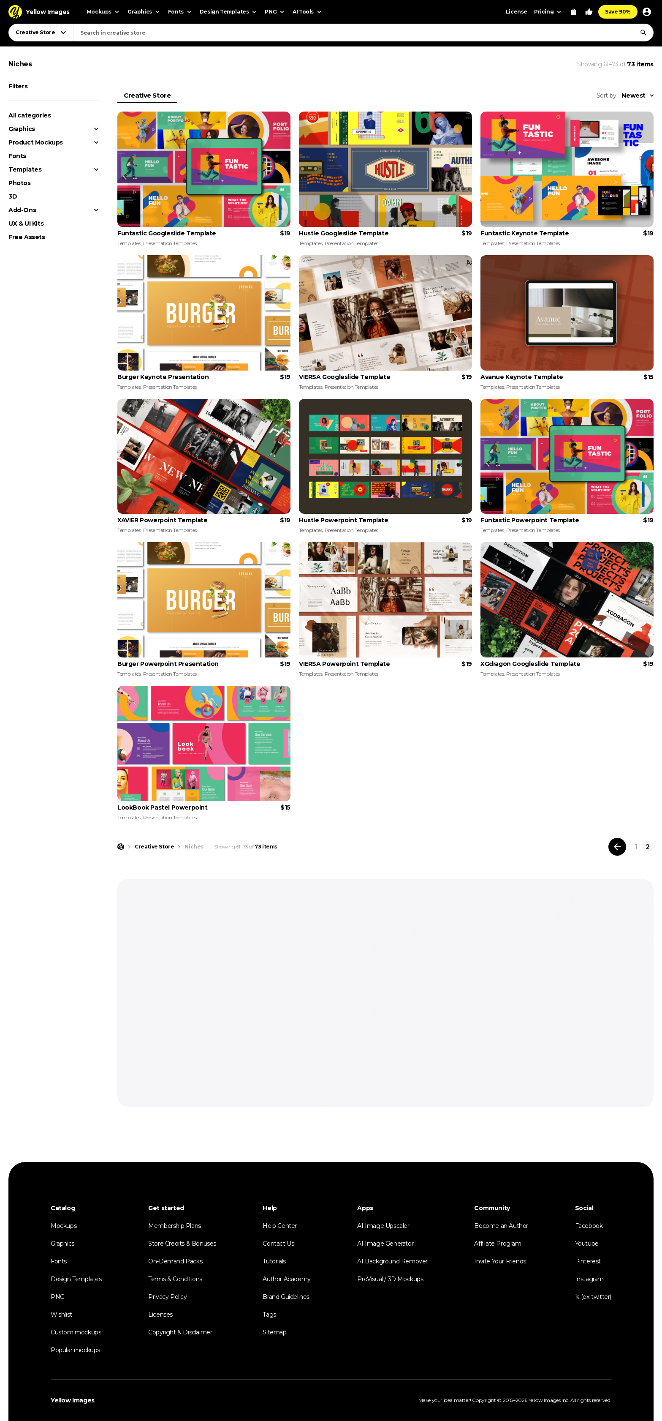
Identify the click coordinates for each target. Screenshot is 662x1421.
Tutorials (274, 1261)
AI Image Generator (385, 1243)
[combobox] (363, 32)
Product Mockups (35, 142)
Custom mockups (76, 1332)
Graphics (21, 129)
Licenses (160, 1314)
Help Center (280, 1226)
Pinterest (588, 1261)
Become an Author (501, 1226)
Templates (24, 169)
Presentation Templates (170, 243)
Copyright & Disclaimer (180, 1332)
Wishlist (61, 1314)
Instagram (589, 1279)
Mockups (63, 1226)
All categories (29, 115)
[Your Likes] (589, 12)
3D (12, 196)
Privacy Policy (167, 1297)
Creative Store (147, 95)
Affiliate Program (497, 1243)
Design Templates (76, 1279)
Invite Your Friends (500, 1261)
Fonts (17, 156)
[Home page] (120, 846)
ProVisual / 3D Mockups (390, 1279)
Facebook (589, 1226)
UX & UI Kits (25, 223)
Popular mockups (75, 1350)
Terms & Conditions (175, 1279)
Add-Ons (22, 210)
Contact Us (278, 1243)
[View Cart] (574, 12)
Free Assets (26, 237)
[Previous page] (617, 847)
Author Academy (286, 1279)
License (516, 11)
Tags (269, 1314)
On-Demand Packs (175, 1261)
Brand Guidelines (286, 1297)
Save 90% (618, 11)
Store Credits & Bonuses (182, 1243)
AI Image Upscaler (383, 1226)
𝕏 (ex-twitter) (593, 1297)
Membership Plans (174, 1226)
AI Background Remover (392, 1261)
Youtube (587, 1243)
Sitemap (274, 1332)
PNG (58, 1297)
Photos (19, 183)
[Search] (643, 32)
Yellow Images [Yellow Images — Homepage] (73, 1400)
